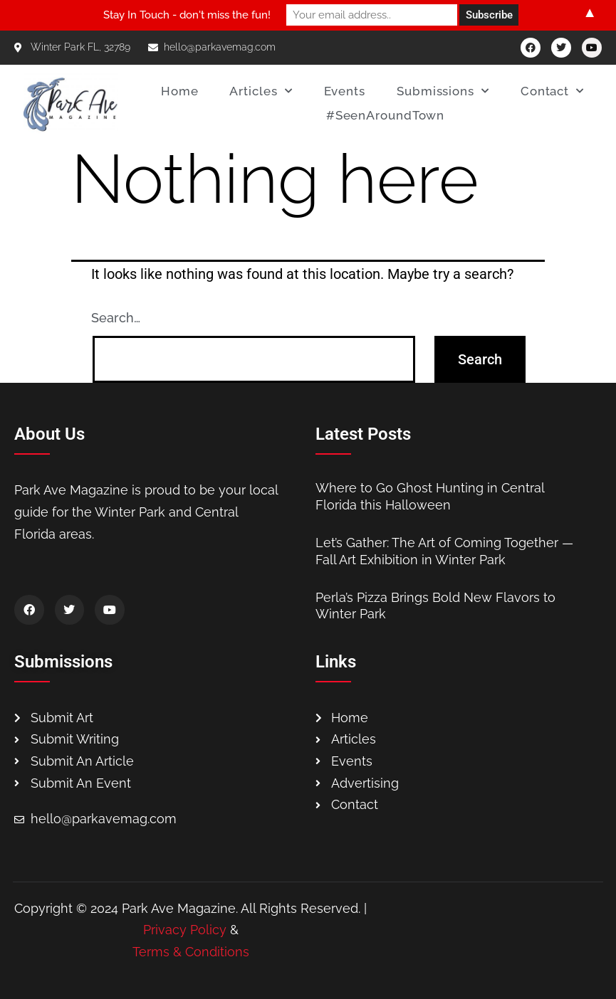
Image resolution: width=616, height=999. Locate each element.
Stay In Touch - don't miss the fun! (187, 15)
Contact (552, 91)
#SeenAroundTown (385, 115)
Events (344, 91)
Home (180, 91)
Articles (260, 91)
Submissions (443, 91)
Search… (115, 317)
